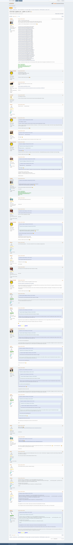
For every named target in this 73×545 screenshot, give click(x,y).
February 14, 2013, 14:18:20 (21, 510)
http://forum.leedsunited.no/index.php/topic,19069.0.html (26, 56)
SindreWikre (12, 82)
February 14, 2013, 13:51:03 (21, 491)
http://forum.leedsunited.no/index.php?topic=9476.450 (25, 27)
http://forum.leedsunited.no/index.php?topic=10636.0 (25, 32)
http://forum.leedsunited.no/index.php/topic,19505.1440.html (26, 60)
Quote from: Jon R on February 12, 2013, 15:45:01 (25, 330)
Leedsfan (11, 328)
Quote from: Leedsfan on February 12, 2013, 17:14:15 (26, 348)
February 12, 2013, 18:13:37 (21, 346)
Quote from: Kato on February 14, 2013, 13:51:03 (25, 512)
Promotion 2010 (37, 9)
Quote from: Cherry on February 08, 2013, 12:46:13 (25, 132)
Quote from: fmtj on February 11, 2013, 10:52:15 (25, 257)
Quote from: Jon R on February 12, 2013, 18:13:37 (25, 369)
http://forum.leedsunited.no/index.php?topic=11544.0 (25, 39)
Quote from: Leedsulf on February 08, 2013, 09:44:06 (26, 119)
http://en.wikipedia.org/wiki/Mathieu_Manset (24, 86)
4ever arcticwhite (13, 222)
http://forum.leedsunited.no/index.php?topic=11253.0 (25, 37)
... (17, 16)
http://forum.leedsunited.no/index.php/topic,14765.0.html (26, 53)
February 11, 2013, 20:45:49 (21, 255)
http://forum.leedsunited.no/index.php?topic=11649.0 (25, 41)
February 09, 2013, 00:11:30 (21, 178)
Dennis (33, 9)
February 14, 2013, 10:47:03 (21, 451)
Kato (11, 464)
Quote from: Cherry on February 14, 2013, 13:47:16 (25, 493)
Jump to (52, 538)
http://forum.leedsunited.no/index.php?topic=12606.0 (25, 48)
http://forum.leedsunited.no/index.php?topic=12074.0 (25, 44)
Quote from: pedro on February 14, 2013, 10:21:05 (25, 438)
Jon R (25, 9)
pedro (11, 425)
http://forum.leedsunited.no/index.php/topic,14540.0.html (26, 51)
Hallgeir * (30, 9)
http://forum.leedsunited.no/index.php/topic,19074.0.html (26, 58)
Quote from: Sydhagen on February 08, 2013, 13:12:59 (27, 161)
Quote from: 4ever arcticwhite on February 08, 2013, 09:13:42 (27, 180)
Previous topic (57, 13)
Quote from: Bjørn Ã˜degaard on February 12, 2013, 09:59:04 (27, 295)
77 (18, 16)
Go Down (10, 16)
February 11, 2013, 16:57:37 (21, 242)
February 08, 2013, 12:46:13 (21, 104)
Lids (31, 9)
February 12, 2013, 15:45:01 (21, 293)
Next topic (61, 13)
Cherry (11, 104)
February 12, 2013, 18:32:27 (21, 394)
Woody (11, 255)
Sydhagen (12, 130)
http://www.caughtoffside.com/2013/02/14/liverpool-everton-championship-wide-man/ (30, 441)
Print (62, 16)
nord (11, 451)
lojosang (27, 9)
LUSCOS (11, 3)
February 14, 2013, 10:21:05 (21, 425)
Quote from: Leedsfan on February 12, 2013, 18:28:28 (26, 396)
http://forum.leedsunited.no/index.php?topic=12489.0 (25, 46)
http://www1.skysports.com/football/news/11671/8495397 (26, 283)
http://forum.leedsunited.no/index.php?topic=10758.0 (25, 34)
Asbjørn (11, 178)
